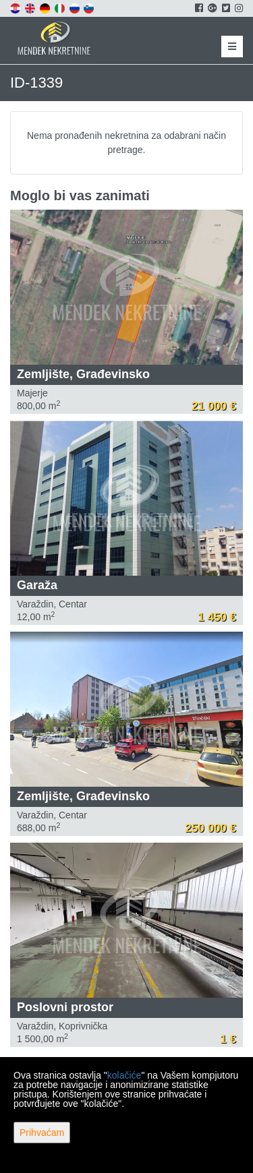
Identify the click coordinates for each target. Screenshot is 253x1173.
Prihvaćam (42, 1132)
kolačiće (124, 1075)
